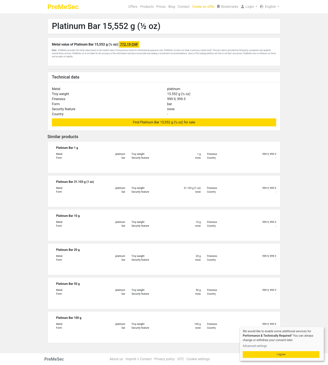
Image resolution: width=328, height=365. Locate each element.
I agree (281, 354)
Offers (133, 7)
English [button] (268, 7)
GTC (180, 359)
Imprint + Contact (139, 359)
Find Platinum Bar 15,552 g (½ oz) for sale (164, 122)
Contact (184, 7)
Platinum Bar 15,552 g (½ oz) (106, 26)
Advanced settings (255, 346)
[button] (249, 6)
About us (116, 359)
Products (147, 7)
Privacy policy (164, 359)
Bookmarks (227, 7)
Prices (161, 7)
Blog (171, 7)
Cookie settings (198, 359)
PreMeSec (63, 7)
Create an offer (203, 7)
